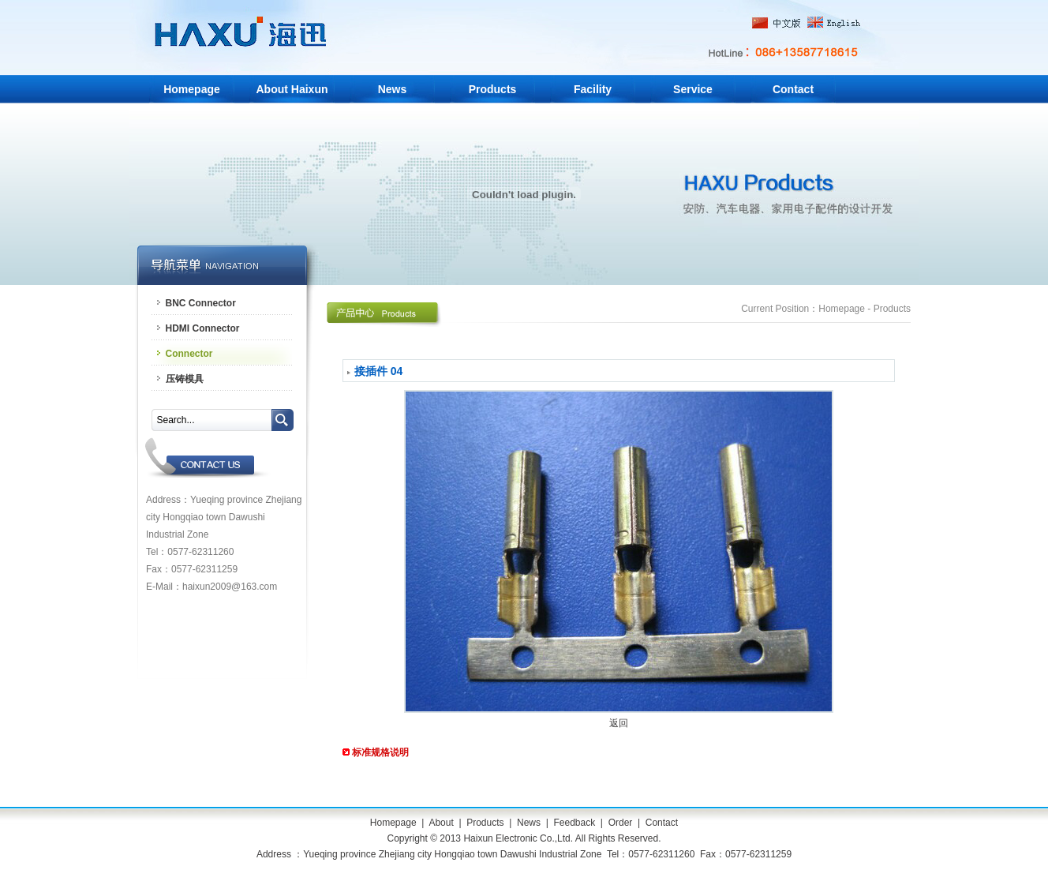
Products (493, 89)
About (441, 822)
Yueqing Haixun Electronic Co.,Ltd (244, 37)
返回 (618, 723)
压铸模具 (185, 378)
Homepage (191, 89)
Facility (593, 89)
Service (693, 89)
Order (620, 822)
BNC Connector (201, 303)
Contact (793, 89)
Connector (189, 353)
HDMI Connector (203, 328)
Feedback (574, 822)
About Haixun (292, 89)
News (392, 89)
